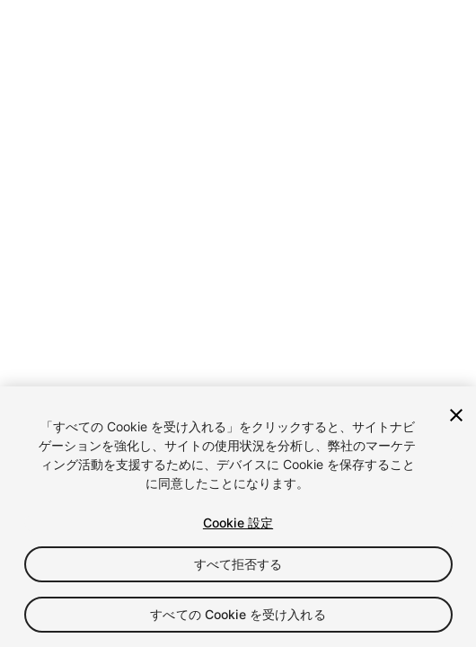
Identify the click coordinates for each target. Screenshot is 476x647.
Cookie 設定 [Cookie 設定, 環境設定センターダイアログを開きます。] (238, 522)
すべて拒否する (238, 564)
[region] (238, 516)
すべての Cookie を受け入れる (238, 614)
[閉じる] (456, 415)
